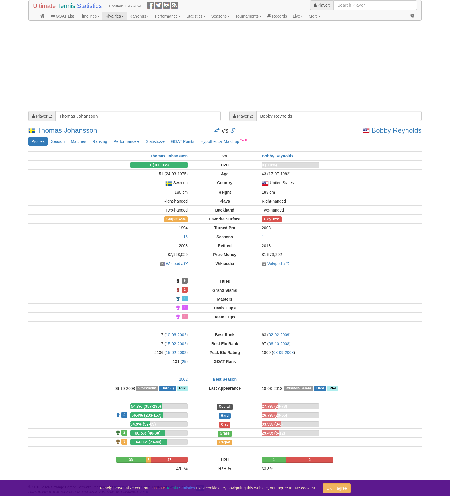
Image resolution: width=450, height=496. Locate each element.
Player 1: (42, 116)
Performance (168, 16)
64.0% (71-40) (149, 442)
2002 (183, 379)
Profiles (38, 141)
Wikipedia (174, 263)
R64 (332, 389)
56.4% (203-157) (146, 415)
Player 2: (243, 116)
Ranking (99, 141)
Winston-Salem (298, 389)
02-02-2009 (279, 334)
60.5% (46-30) (147, 433)
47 (169, 460)
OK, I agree (336, 488)
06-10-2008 (279, 343)
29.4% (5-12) (273, 433)
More (315, 16)
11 (264, 236)
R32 (182, 389)
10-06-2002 (176, 334)
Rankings (139, 16)
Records (277, 16)
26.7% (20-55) (274, 415)
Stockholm (147, 389)
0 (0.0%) (269, 165)
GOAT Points (182, 141)
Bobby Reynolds (396, 130)
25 (184, 361)
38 (131, 460)
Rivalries (114, 16)
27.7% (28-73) (274, 406)
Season (58, 141)
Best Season (225, 379)
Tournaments (248, 16)
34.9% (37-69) (143, 424)
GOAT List (62, 16)
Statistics (196, 16)
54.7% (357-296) (146, 406)
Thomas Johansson (67, 130)
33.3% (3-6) (272, 424)
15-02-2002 (176, 343)
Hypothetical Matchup (224, 141)
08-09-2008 (283, 352)
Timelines (90, 16)
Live (298, 16)
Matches (78, 141)
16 (185, 236)
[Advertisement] (200, 66)
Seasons (220, 16)
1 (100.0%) (159, 165)
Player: (322, 5)
